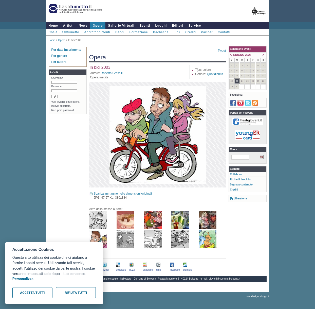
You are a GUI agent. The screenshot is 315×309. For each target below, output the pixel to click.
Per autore (58, 62)
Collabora (236, 174)
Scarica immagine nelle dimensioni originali (123, 193)
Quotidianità (215, 74)
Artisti (68, 25)
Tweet (222, 51)
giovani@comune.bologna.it (224, 278)
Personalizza (22, 279)
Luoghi (161, 25)
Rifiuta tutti (76, 293)
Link (177, 32)
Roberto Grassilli (112, 73)
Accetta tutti (32, 293)
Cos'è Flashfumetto (64, 32)
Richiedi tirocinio (240, 179)
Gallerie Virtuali (121, 25)
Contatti (224, 32)
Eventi (144, 25)
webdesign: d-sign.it (258, 296)
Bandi (119, 32)
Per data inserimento (66, 50)
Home (53, 25)
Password (57, 86)
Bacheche (161, 32)
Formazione (138, 32)
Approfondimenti (97, 32)
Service (194, 25)
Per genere (59, 56)
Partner (207, 32)
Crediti (190, 32)
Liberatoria (240, 198)
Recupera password (62, 110)
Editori (177, 25)
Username (57, 78)
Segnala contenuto (241, 184)
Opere (98, 25)
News (83, 25)
